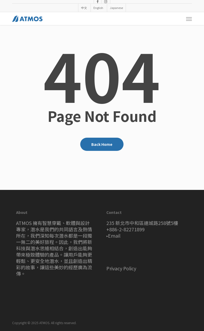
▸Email (113, 235)
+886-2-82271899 (125, 229)
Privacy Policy (121, 268)
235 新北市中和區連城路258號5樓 (142, 222)
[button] (189, 18)
